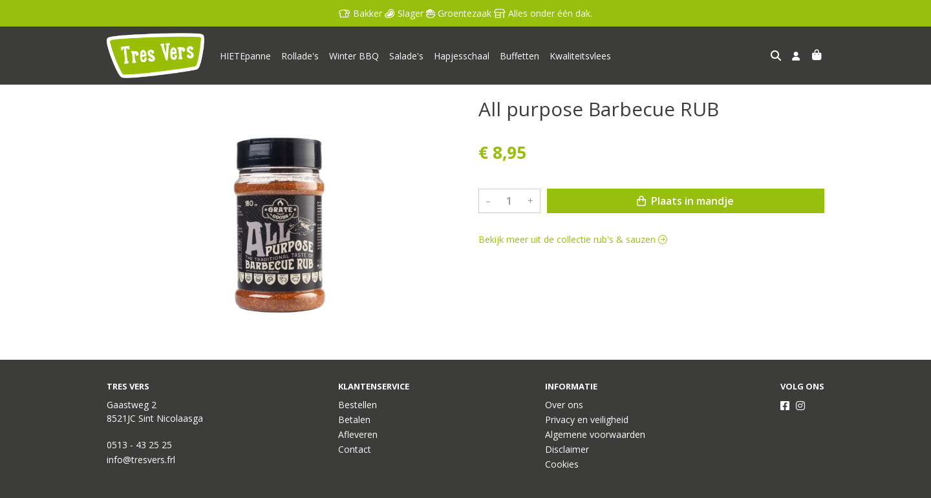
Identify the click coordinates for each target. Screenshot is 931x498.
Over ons (564, 405)
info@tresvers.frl (141, 459)
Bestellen (357, 405)
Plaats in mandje (685, 201)
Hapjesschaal (461, 56)
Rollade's (300, 56)
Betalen (354, 419)
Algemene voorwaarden (595, 434)
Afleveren (358, 434)
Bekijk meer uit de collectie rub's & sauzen (572, 239)
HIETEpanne (245, 56)
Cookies (562, 464)
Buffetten (519, 56)
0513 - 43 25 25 (139, 445)
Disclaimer (567, 449)
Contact (354, 449)
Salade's (406, 56)
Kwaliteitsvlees (580, 56)
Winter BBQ (354, 56)
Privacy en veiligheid (586, 419)
